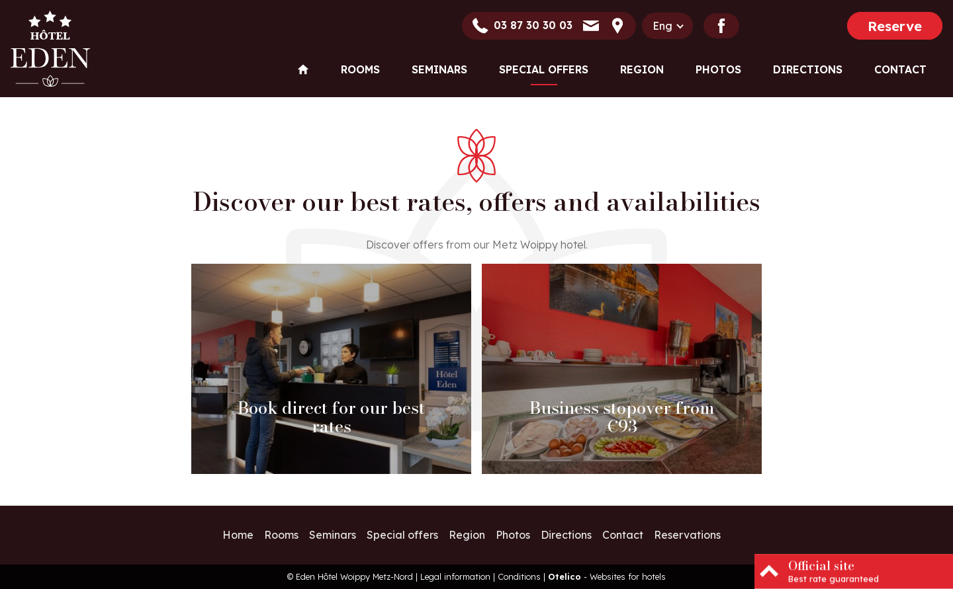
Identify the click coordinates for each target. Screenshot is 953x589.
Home (237, 534)
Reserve (895, 25)
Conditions (519, 576)
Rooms (360, 69)
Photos (718, 69)
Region (642, 69)
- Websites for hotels (607, 576)
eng (662, 25)
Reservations (687, 534)
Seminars (439, 69)
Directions (807, 69)
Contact (900, 69)
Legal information (455, 576)
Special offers (543, 69)
